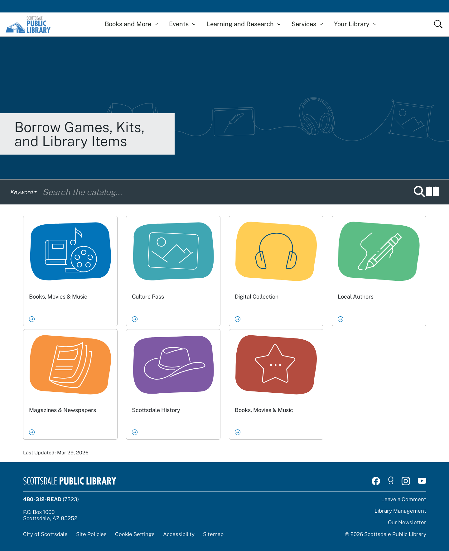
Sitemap (213, 534)
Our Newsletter (407, 522)
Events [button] (179, 24)
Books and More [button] (128, 24)
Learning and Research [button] (240, 24)
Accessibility (179, 534)
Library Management (400, 511)
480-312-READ (42, 499)
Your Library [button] (351, 24)
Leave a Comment (403, 499)
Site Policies (91, 534)
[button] (426, 192)
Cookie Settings (135, 534)
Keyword (21, 192)
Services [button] (304, 24)
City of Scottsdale (45, 534)
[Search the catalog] (225, 192)
